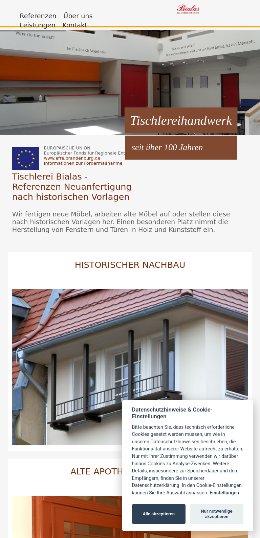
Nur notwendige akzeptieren (217, 514)
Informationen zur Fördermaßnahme (83, 163)
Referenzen (38, 16)
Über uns (77, 16)
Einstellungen (224, 493)
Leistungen (37, 25)
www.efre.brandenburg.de (72, 158)
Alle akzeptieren (159, 513)
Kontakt (74, 25)
